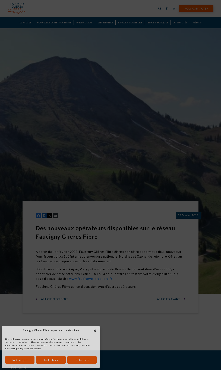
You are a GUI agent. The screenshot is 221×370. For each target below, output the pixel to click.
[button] (95, 330)
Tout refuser (51, 360)
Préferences (82, 360)
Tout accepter (20, 360)
